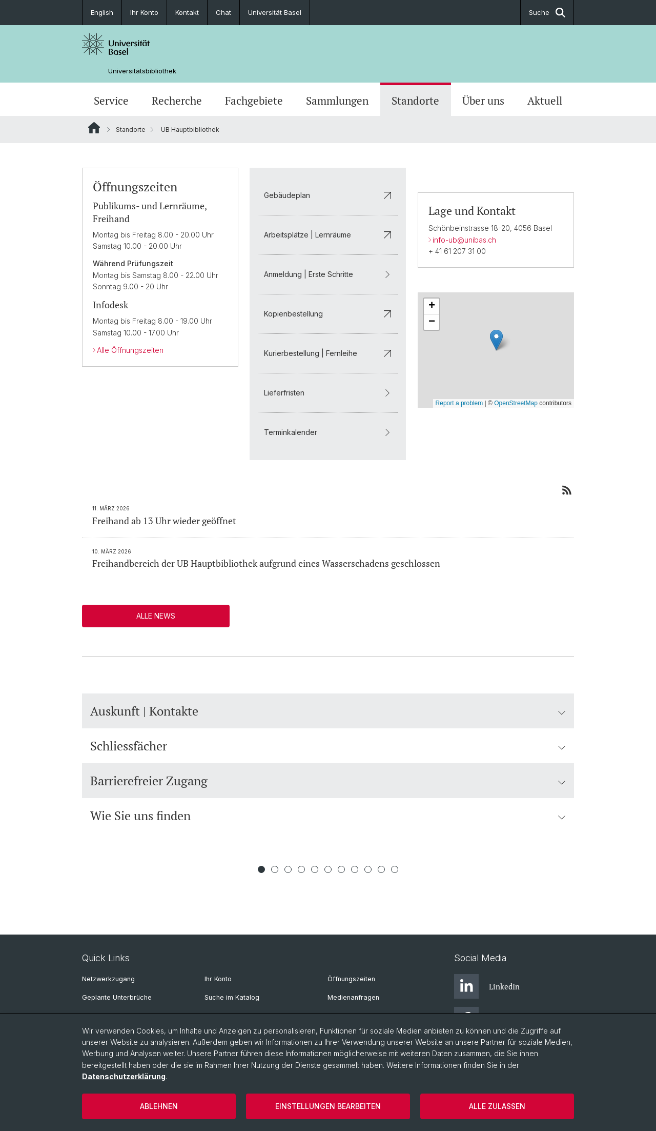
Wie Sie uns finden (328, 815)
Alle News (155, 615)
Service (111, 100)
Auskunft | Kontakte (328, 711)
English (102, 12)
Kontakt (187, 12)
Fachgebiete (254, 100)
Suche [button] (547, 12)
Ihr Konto (144, 12)
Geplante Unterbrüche (117, 997)
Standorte (415, 100)
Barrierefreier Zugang (328, 780)
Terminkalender (328, 432)
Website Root (94, 127)
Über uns (483, 100)
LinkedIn (487, 986)
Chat (223, 12)
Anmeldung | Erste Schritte (328, 274)
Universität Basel (274, 12)
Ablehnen (159, 1106)
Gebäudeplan (328, 195)
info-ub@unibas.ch (464, 239)
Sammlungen (337, 100)
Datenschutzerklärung (124, 1076)
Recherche (177, 100)
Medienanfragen (353, 997)
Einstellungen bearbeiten (328, 1106)
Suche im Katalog (231, 997)
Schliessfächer (328, 746)
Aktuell (544, 100)
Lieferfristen (328, 392)
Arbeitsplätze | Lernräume (328, 234)
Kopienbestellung (328, 313)
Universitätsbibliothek (142, 71)
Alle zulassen (497, 1106)
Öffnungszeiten (351, 979)
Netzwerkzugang (108, 979)
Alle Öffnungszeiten (130, 350)
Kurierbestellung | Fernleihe (328, 353)
